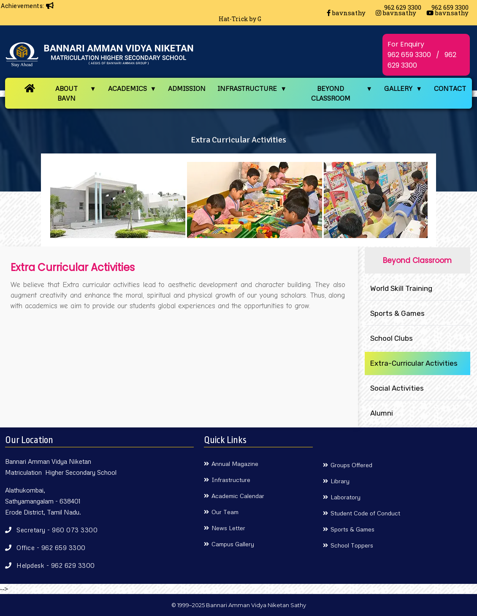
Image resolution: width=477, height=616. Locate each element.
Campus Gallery (232, 544)
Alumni (381, 413)
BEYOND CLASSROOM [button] (330, 93)
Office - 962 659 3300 (51, 547)
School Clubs (391, 338)
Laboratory (345, 497)
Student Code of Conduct (365, 513)
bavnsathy (346, 12)
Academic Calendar (237, 495)
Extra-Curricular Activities (414, 363)
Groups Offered (351, 464)
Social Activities (397, 388)
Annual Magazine (234, 463)
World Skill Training (401, 288)
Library (340, 481)
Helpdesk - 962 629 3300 (55, 565)
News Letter (228, 527)
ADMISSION (187, 88)
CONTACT (450, 88)
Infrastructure (230, 479)
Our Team (224, 511)
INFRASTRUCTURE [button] (247, 88)
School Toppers (352, 545)
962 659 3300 (409, 55)
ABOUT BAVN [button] (66, 93)
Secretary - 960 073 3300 (57, 530)
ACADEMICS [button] (127, 88)
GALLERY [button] (398, 88)
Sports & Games (397, 313)
